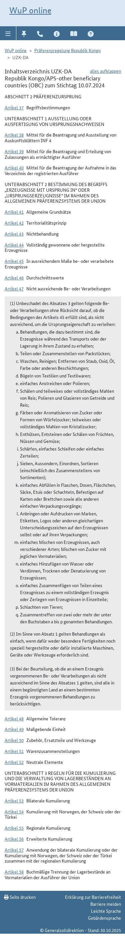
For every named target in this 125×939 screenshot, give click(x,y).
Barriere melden (105, 903)
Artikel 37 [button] (14, 107)
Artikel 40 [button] (14, 167)
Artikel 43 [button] (14, 233)
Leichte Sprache (106, 910)
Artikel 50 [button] (14, 740)
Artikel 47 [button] (14, 288)
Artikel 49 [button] (14, 729)
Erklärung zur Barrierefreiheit (93, 896)
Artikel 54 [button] (14, 811)
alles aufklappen (105, 70)
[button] (8, 33)
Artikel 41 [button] (14, 211)
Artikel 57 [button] (14, 849)
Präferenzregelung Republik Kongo (67, 50)
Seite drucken (20, 896)
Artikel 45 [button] (14, 261)
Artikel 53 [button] (14, 800)
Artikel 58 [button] (14, 871)
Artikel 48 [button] (14, 718)
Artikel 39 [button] (14, 151)
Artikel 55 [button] (14, 827)
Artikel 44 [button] (14, 244)
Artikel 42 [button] (14, 222)
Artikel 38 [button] (14, 134)
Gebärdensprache (104, 917)
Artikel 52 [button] (14, 762)
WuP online (30, 10)
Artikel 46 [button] (14, 277)
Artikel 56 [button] (14, 838)
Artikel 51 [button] (14, 751)
